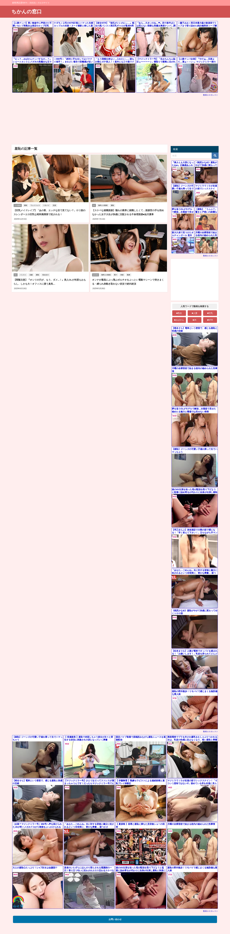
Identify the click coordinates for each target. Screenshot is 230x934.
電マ (116, 274)
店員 (55, 205)
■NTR (210, 320)
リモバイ (47, 205)
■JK (194, 320)
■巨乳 (210, 313)
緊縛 (129, 274)
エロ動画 (18, 205)
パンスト (24, 274)
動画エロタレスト (210, 95)
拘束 (122, 274)
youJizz (95, 274)
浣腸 (31, 274)
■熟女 (179, 313)
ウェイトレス (35, 205)
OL (16, 274)
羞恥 (26, 205)
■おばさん (179, 320)
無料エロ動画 (103, 205)
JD (94, 205)
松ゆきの (46, 274)
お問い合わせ (115, 919)
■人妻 (194, 313)
